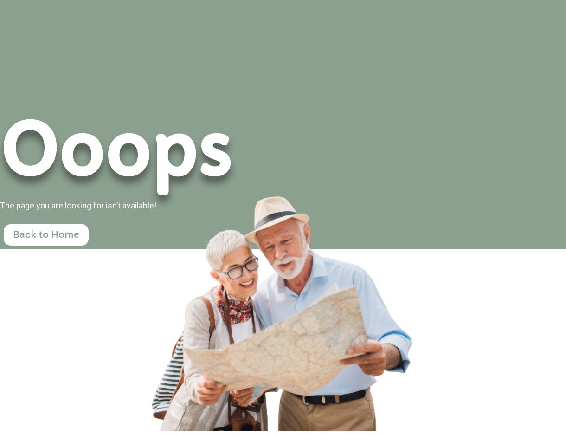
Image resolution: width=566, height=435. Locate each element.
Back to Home (46, 234)
